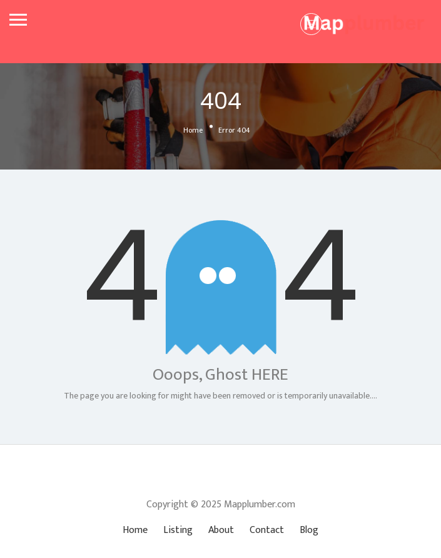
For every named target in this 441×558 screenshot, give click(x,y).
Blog (309, 530)
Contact (267, 530)
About (221, 530)
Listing (178, 530)
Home (193, 130)
